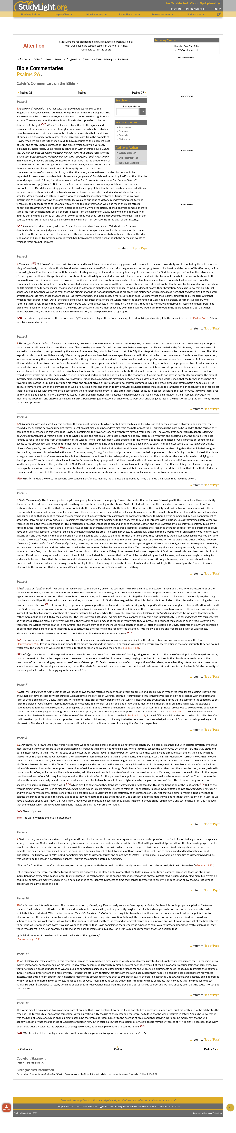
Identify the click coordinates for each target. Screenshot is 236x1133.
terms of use (68, 1100)
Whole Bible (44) (128, 152)
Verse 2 (22, 256)
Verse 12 (23, 1003)
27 (138, 92)
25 (26, 92)
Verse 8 (22, 738)
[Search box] (127, 111)
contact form (174, 1106)
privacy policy (88, 1100)
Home (22, 59)
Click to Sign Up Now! (203, 3)
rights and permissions (117, 1100)
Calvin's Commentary (97, 59)
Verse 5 (22, 493)
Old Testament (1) (128, 157)
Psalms (123, 59)
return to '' (134, 248)
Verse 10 (23, 898)
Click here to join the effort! (96, 49)
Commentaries (46, 59)
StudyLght (37, 6)
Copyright (123, 135)
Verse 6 (22, 581)
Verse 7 (22, 684)
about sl (156, 1100)
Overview (123, 131)
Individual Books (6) (129, 162)
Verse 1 (22, 101)
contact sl (141, 1100)
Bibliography (124, 139)
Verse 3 (22, 336)
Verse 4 (22, 417)
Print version (125, 127)
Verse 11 (23, 954)
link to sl (170, 1100)
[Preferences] (219, 14)
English (72, 59)
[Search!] (142, 111)
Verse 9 (22, 832)
